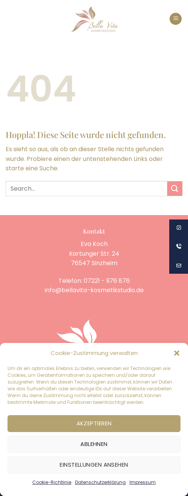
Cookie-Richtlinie (51, 482)
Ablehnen (94, 444)
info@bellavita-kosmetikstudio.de (94, 290)
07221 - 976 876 (107, 280)
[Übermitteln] (174, 188)
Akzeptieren (94, 423)
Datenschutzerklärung (100, 482)
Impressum (142, 482)
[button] (176, 353)
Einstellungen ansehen (94, 465)
